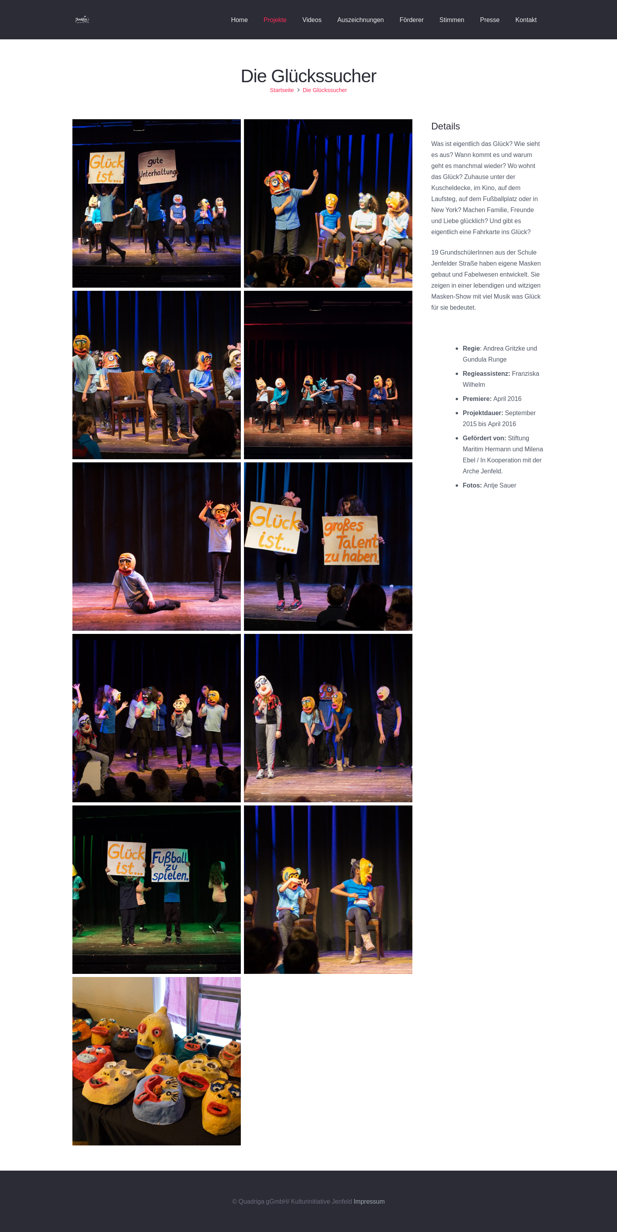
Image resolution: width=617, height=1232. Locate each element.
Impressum (369, 1201)
